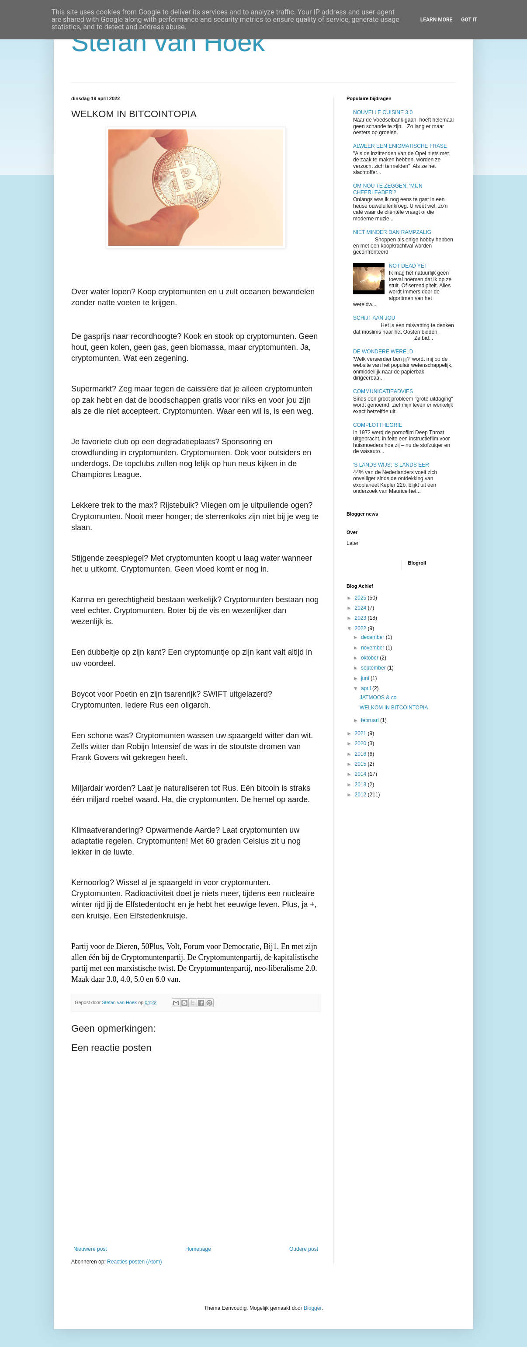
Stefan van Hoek (168, 42)
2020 (361, 743)
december (373, 637)
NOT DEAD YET (408, 266)
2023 (361, 618)
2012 (361, 795)
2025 (361, 598)
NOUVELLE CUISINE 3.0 (383, 112)
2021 (361, 733)
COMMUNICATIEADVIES (383, 391)
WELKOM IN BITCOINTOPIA (394, 708)
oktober (370, 658)
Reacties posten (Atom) (134, 1262)
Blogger (313, 1308)
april (366, 688)
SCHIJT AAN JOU (374, 318)
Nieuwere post (90, 1249)
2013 (361, 785)
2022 (361, 628)
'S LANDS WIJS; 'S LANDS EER (391, 465)
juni (366, 678)
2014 (361, 774)
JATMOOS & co (378, 697)
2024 (361, 608)
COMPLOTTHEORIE (377, 425)
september (374, 668)
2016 (361, 754)
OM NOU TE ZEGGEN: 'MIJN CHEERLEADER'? (388, 189)
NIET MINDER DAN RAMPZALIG (392, 232)
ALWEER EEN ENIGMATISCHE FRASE (400, 146)
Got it (469, 20)
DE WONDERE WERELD (383, 352)
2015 (361, 764)
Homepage (198, 1249)
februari (370, 720)
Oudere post (303, 1249)
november (373, 648)
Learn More (436, 20)
